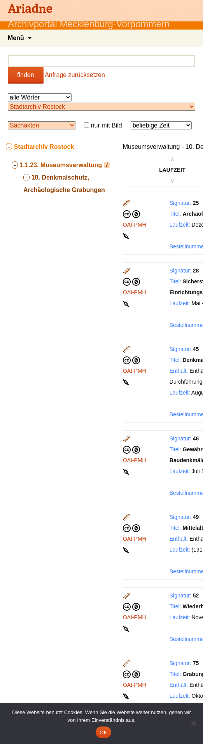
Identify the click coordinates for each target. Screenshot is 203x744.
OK (103, 732)
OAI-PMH (134, 225)
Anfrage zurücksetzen (75, 75)
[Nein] (193, 723)
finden (25, 75)
